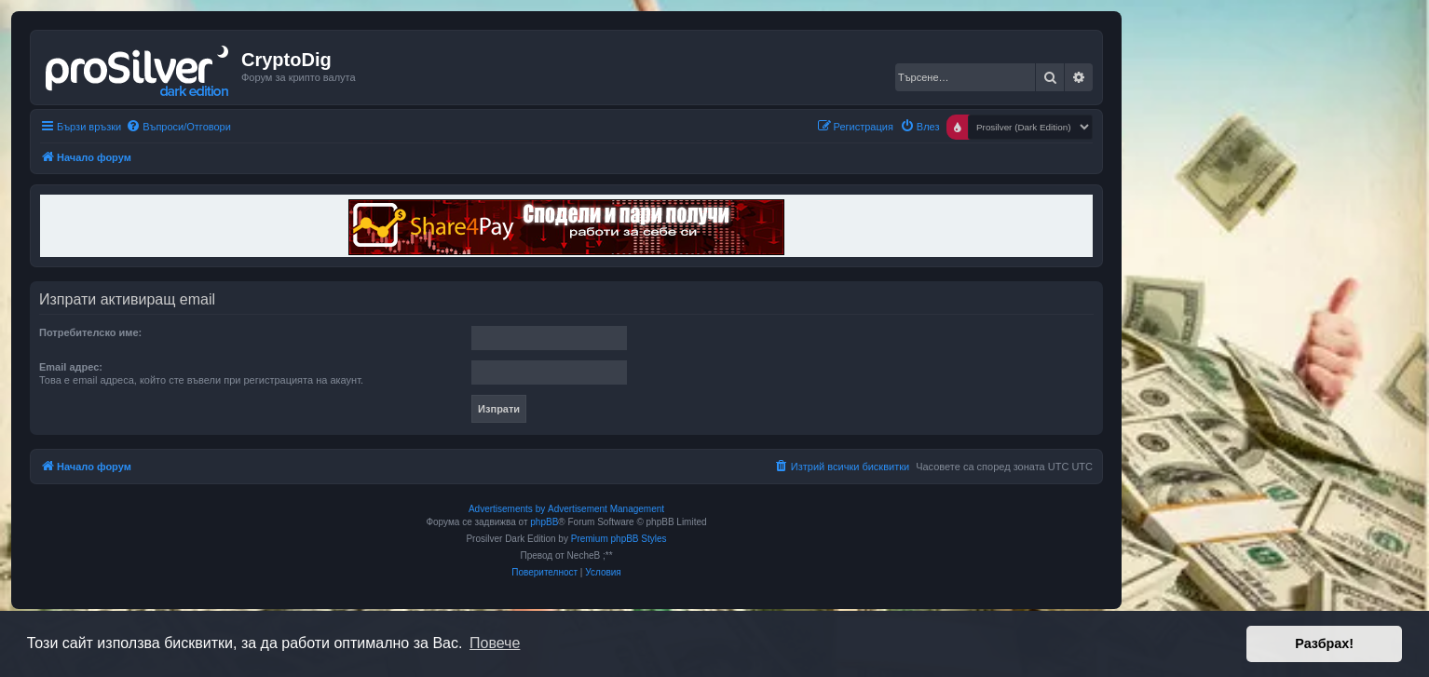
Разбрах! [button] (1324, 643)
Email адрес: (70, 366)
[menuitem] (178, 126)
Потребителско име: (90, 332)
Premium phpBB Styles (619, 539)
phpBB (544, 522)
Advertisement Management (606, 509)
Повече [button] (495, 643)
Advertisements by (507, 509)
